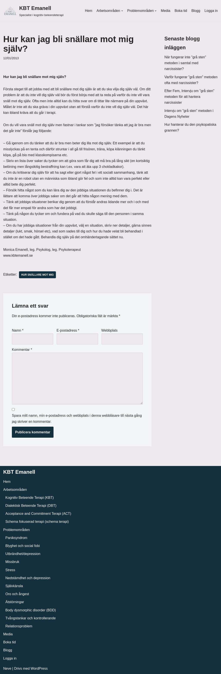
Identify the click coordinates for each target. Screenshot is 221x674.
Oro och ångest (17, 594)
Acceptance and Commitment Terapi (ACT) (38, 513)
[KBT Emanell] (33, 10)
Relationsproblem (18, 626)
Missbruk (12, 562)
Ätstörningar (14, 602)
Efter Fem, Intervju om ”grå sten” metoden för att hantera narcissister (189, 96)
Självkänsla (14, 586)
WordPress (39, 668)
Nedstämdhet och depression (27, 578)
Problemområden (16, 530)
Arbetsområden (15, 489)
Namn (17, 330)
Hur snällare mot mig (37, 274)
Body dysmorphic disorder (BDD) (30, 610)
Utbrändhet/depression (22, 554)
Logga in (211, 11)
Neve (7, 668)
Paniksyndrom (16, 538)
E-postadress (68, 330)
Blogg (195, 11)
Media (165, 11)
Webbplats (109, 330)
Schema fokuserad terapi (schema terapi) (37, 521)
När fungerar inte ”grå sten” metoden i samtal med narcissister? (185, 63)
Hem (88, 11)
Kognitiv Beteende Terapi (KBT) (29, 497)
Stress (10, 570)
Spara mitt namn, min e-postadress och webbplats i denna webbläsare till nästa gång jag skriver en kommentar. (77, 418)
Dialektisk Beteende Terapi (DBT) (30, 505)
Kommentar (22, 349)
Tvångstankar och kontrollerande (30, 618)
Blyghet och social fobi (22, 546)
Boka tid (181, 11)
